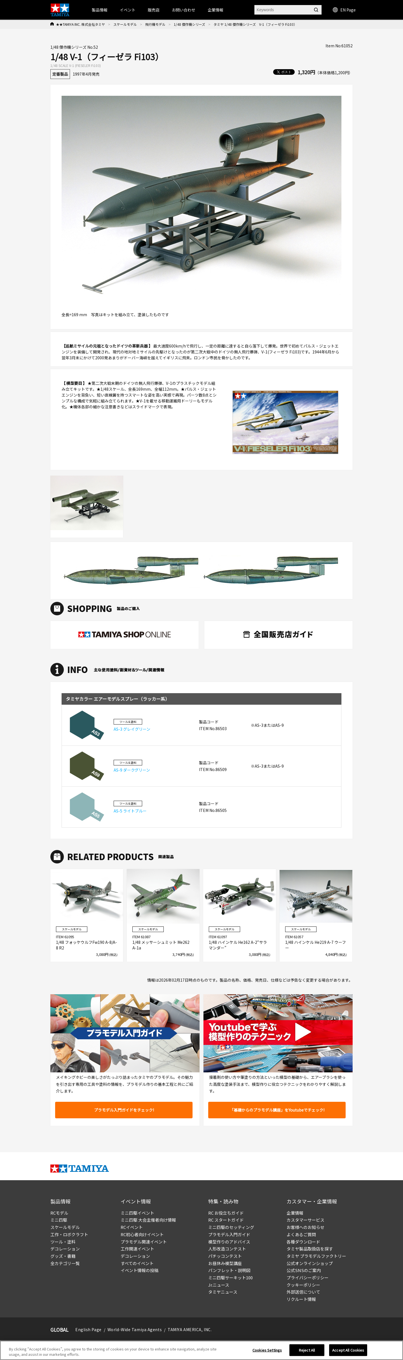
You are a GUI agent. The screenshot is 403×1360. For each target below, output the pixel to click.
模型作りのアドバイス (229, 1242)
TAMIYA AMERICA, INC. (190, 1329)
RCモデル (59, 1213)
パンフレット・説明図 (229, 1270)
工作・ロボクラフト (69, 1234)
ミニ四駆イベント (137, 1213)
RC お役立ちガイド (226, 1213)
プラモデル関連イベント (144, 1242)
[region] (201, 1350)
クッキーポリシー (303, 1285)
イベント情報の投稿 (139, 1270)
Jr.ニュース (218, 1285)
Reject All (307, 1350)
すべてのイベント (137, 1263)
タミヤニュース (222, 1292)
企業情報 (295, 1213)
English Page (88, 1329)
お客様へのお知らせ (305, 1227)
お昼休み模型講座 (225, 1263)
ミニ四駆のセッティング (231, 1227)
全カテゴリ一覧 (65, 1263)
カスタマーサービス (305, 1220)
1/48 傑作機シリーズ (189, 24)
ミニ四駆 (58, 1220)
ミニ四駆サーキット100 (230, 1277)
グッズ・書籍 (63, 1256)
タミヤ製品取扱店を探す (310, 1249)
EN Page (344, 10)
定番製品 (60, 74)
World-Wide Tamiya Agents (134, 1329)
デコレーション (65, 1249)
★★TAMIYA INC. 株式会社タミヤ (80, 24)
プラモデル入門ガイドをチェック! (124, 1110)
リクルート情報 (301, 1299)
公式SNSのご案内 (304, 1270)
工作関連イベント (137, 1249)
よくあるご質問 (301, 1234)
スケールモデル (125, 24)
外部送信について (303, 1292)
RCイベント (132, 1227)
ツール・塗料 (63, 1242)
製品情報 (99, 10)
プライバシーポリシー (308, 1277)
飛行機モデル (155, 24)
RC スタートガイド (226, 1220)
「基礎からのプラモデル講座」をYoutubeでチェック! (277, 1110)
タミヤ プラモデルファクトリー (316, 1256)
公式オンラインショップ (310, 1263)
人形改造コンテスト (227, 1249)
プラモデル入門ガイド (229, 1234)
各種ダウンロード (303, 1242)
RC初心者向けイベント (142, 1234)
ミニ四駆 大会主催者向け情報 (148, 1220)
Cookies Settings (267, 1350)
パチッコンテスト (225, 1256)
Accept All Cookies (348, 1350)
